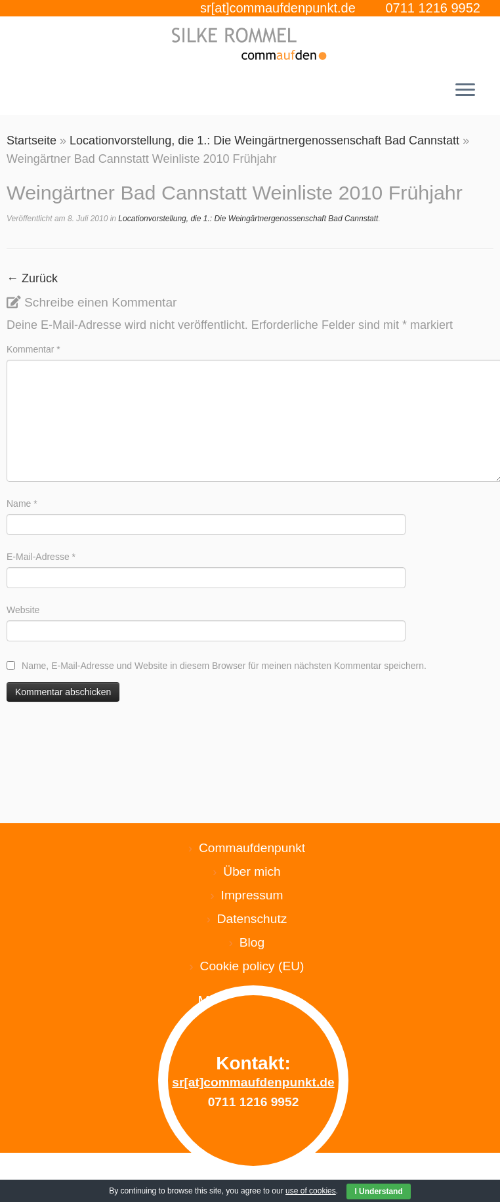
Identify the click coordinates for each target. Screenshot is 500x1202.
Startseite (31, 140)
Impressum (252, 895)
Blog (252, 942)
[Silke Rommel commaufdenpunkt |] (250, 43)
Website (23, 610)
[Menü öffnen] (465, 91)
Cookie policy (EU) (252, 966)
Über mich (251, 871)
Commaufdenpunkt (252, 848)
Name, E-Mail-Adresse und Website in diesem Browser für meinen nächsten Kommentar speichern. (224, 665)
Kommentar (33, 349)
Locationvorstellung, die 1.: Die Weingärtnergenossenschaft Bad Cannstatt (264, 140)
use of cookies (310, 1190)
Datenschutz (252, 919)
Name (22, 503)
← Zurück (32, 278)
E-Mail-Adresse (41, 556)
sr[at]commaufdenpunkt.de (278, 8)
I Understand (378, 1191)
